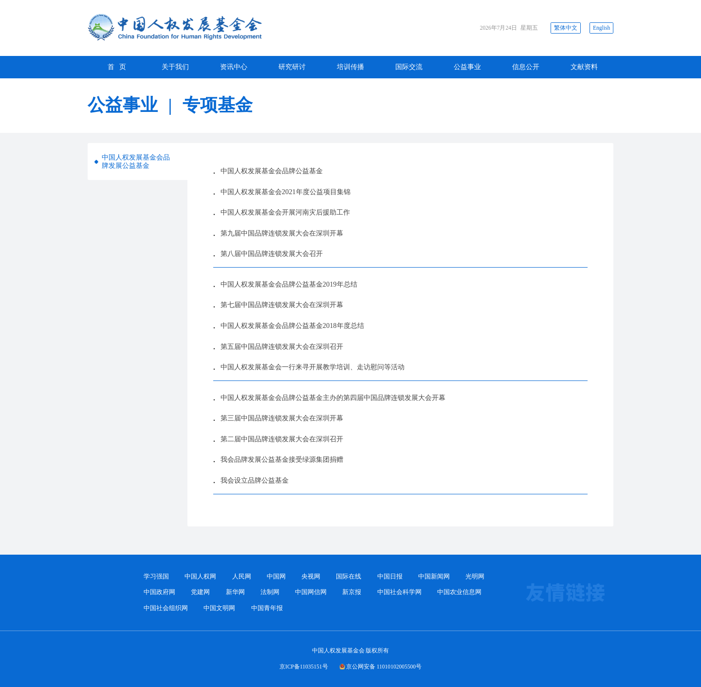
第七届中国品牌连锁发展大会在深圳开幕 (282, 304)
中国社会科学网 (399, 592)
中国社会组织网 (166, 608)
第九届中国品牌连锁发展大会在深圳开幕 (282, 233)
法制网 (269, 592)
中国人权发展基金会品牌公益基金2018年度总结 (292, 325)
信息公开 (525, 67)
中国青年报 (267, 608)
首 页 (117, 67)
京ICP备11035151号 (303, 666)
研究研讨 (292, 67)
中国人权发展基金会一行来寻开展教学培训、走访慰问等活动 (313, 367)
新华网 (235, 592)
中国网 (276, 576)
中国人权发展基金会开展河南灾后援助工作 (285, 212)
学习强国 (156, 576)
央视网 (310, 576)
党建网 (200, 592)
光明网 (474, 576)
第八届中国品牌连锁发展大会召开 (272, 253)
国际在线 (348, 576)
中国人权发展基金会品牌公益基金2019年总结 (289, 284)
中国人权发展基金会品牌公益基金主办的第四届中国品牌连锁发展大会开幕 (333, 397)
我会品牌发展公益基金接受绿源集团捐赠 (282, 459)
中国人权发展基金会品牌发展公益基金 (136, 161)
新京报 (351, 592)
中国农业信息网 (459, 592)
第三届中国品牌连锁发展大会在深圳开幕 (282, 418)
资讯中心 (233, 67)
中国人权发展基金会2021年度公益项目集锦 (285, 192)
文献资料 (584, 67)
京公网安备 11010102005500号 (384, 666)
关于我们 (175, 67)
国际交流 (409, 67)
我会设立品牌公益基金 (255, 480)
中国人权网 (200, 576)
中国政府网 (159, 592)
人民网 (241, 576)
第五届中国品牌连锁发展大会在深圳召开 (282, 346)
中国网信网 (311, 592)
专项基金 (218, 105)
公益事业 (467, 67)
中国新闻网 (434, 576)
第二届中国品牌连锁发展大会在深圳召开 (282, 439)
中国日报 (390, 576)
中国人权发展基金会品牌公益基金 (272, 171)
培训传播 (350, 67)
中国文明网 (219, 608)
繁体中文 (565, 28)
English (601, 28)
